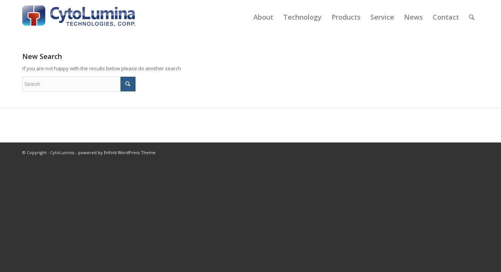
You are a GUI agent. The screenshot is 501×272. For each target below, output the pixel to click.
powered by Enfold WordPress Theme (117, 152)
